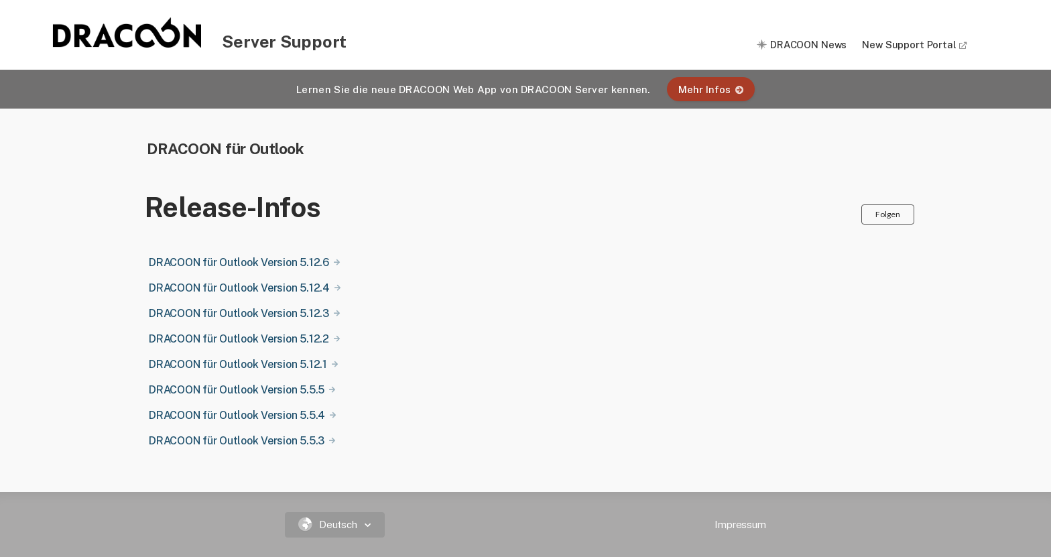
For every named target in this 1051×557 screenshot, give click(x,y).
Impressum (740, 524)
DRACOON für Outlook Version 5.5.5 (236, 389)
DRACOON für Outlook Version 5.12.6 (239, 262)
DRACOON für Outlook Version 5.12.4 (239, 288)
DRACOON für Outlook (225, 148)
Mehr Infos (710, 89)
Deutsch (329, 524)
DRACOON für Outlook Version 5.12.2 (239, 338)
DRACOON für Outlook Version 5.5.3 (236, 440)
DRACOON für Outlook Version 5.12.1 (238, 364)
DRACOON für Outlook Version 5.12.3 (239, 313)
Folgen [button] (887, 214)
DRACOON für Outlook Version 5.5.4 (237, 415)
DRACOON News (808, 44)
